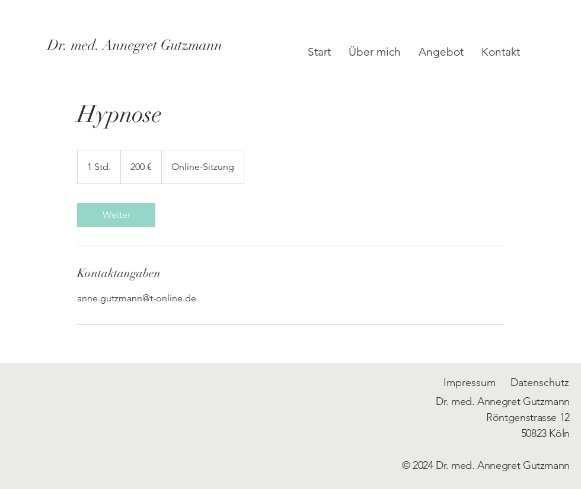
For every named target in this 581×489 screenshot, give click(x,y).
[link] (116, 215)
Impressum (469, 382)
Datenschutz (539, 382)
